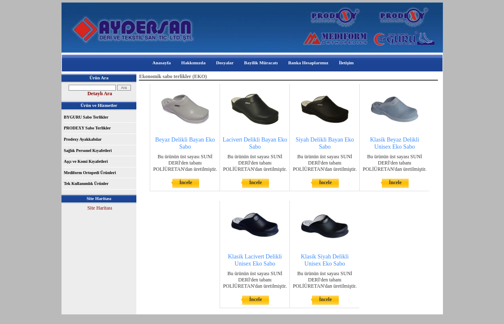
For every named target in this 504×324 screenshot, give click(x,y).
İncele (185, 182)
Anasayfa (161, 62)
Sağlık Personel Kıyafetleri (88, 150)
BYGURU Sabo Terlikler (86, 117)
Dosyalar (224, 62)
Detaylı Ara (99, 93)
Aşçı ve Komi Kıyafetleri (86, 161)
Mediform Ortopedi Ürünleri (90, 172)
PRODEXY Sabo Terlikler (87, 128)
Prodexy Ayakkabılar (83, 139)
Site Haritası (100, 208)
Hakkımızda (193, 62)
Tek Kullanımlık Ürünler (86, 183)
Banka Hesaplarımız (308, 62)
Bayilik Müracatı (261, 62)
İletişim (346, 62)
